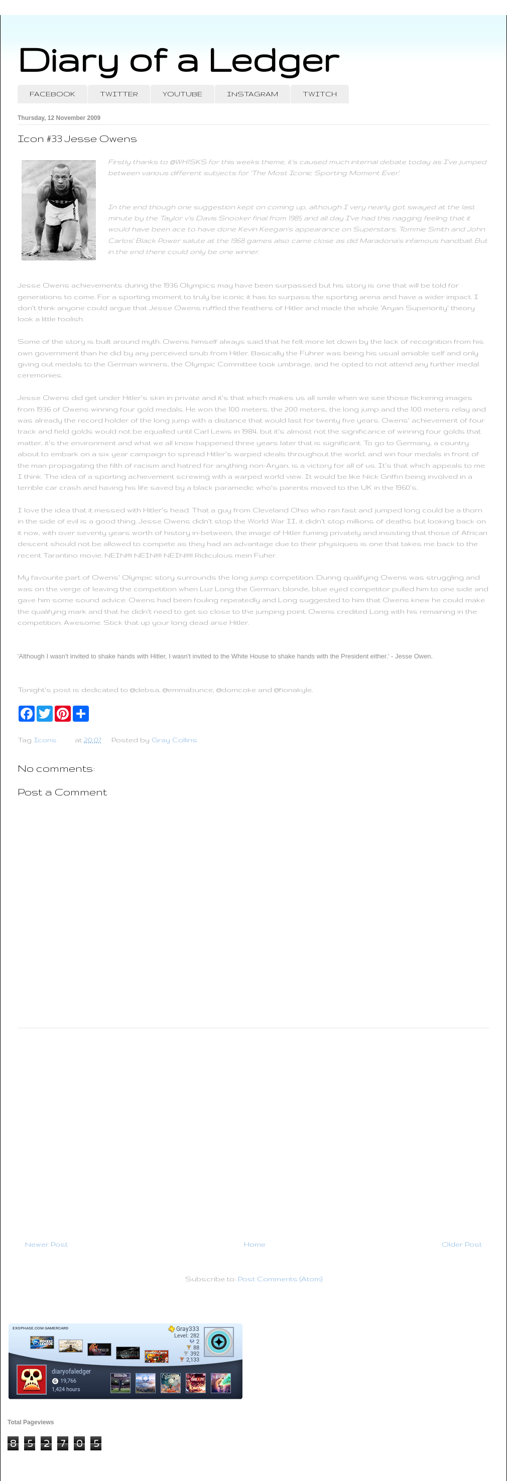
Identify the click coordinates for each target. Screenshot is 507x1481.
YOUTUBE (182, 94)
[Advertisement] (253, 1129)
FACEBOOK (52, 94)
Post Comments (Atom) (280, 1279)
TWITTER (119, 94)
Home (255, 1244)
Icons (45, 740)
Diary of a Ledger (178, 59)
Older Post (462, 1244)
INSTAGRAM (252, 94)
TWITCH (320, 94)
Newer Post (46, 1244)
